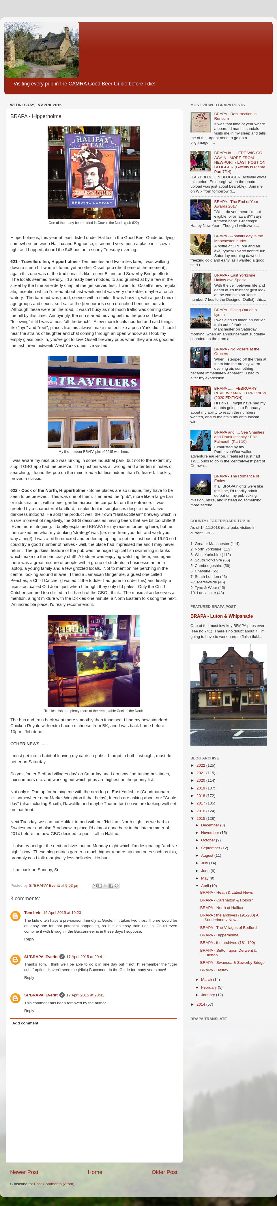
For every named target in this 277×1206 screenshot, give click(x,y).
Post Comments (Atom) (54, 1184)
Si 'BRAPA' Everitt (41, 957)
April (205, 886)
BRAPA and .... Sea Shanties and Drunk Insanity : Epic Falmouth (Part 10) (239, 437)
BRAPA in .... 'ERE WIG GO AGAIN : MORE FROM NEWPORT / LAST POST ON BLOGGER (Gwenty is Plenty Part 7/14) (239, 162)
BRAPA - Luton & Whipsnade (221, 616)
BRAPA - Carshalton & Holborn (227, 900)
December (210, 825)
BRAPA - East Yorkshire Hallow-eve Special (234, 277)
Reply (29, 939)
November (210, 832)
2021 (201, 773)
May (205, 878)
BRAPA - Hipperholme (219, 935)
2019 (201, 788)
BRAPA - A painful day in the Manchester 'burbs (238, 238)
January (208, 995)
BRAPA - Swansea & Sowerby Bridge (232, 962)
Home (95, 1172)
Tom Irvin (33, 912)
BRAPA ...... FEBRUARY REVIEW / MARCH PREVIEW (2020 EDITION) (240, 393)
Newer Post (24, 1172)
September (211, 848)
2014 (201, 1004)
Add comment (25, 1023)
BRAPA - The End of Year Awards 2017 (236, 203)
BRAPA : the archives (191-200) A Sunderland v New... (229, 917)
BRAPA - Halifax (214, 970)
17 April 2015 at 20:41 (85, 957)
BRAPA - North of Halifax (221, 908)
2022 (201, 765)
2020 (201, 780)
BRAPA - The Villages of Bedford (228, 927)
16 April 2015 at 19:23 (62, 912)
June (206, 871)
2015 (201, 818)
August (207, 855)
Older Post (164, 1172)
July (205, 863)
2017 (201, 803)
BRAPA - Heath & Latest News (226, 892)
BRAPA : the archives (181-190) (227, 942)
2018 (201, 796)
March (207, 979)
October (208, 840)
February (209, 987)
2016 (201, 811)
